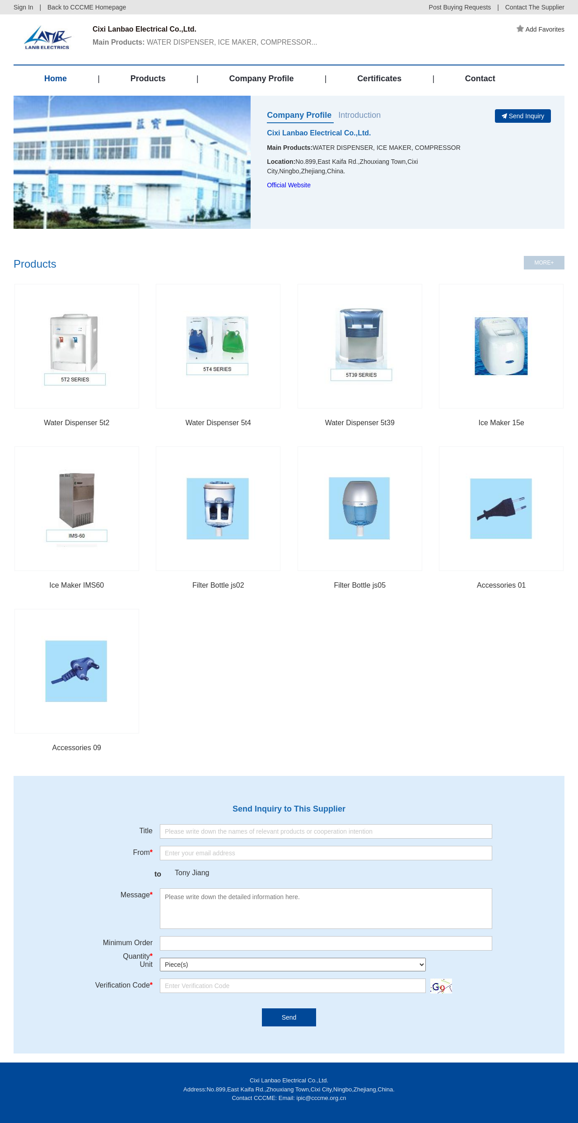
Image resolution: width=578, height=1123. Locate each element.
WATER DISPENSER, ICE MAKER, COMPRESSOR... (207, 42)
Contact (480, 78)
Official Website (289, 185)
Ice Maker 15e (501, 423)
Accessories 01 (501, 585)
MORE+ (544, 263)
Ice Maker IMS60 (76, 585)
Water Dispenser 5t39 (360, 423)
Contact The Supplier (534, 7)
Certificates (379, 78)
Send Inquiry (523, 116)
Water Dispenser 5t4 (218, 423)
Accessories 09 (77, 748)
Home (55, 78)
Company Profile (261, 78)
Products (148, 78)
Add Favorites (540, 29)
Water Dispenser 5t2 (76, 423)
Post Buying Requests (460, 7)
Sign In (23, 7)
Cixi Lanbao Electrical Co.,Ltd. (319, 133)
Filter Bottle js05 (360, 585)
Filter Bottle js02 (218, 585)
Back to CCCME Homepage (86, 7)
